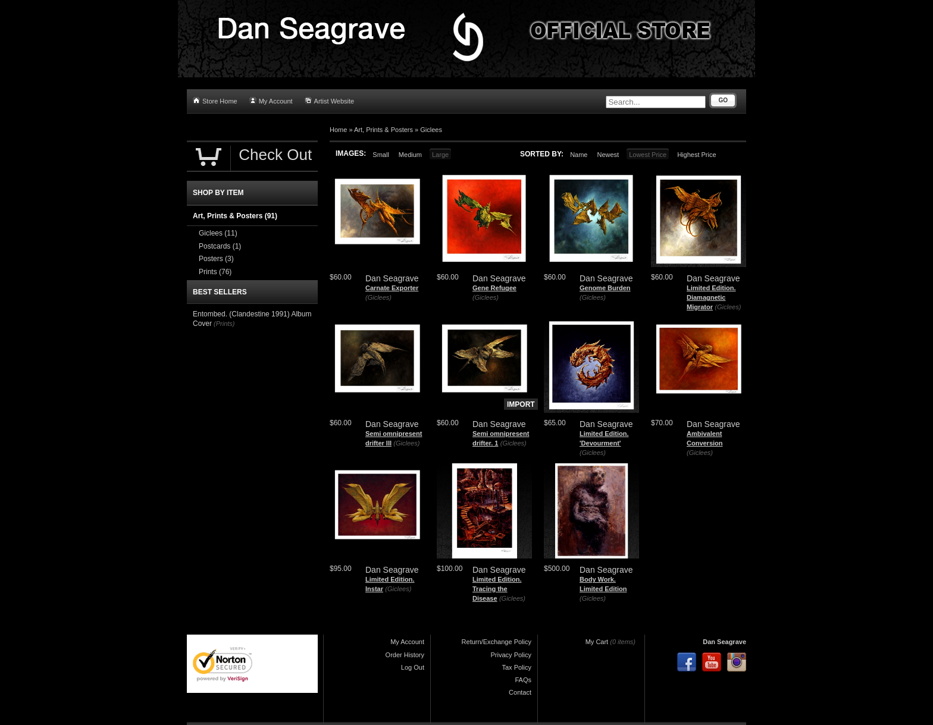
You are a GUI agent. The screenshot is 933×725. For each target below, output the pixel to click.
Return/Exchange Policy (496, 641)
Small (380, 154)
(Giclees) (378, 297)
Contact (520, 692)
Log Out (412, 667)
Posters (216, 259)
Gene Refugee (494, 287)
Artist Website (330, 101)
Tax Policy (516, 667)
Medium (410, 154)
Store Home (215, 101)
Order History (405, 654)
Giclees (431, 129)
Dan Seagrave (724, 641)
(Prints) (224, 323)
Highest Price (696, 154)
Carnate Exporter (391, 287)
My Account (271, 101)
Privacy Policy (511, 654)
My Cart (597, 641)
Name (578, 154)
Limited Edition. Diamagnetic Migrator (711, 297)
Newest (608, 154)
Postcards (220, 246)
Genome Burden (605, 287)
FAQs (523, 679)
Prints (215, 272)
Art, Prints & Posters (383, 129)
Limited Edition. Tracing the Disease (497, 588)
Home (338, 129)
